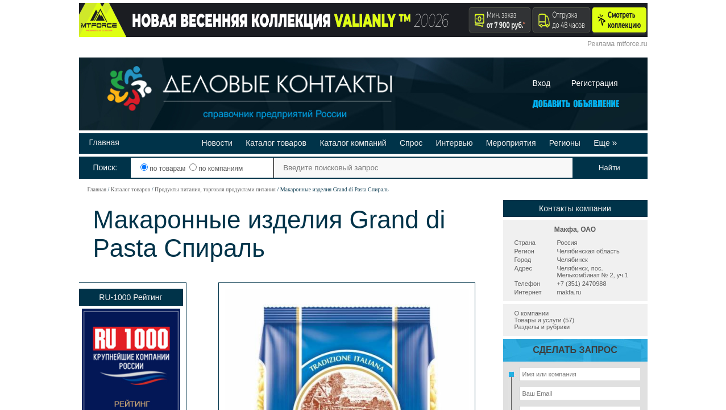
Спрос (411, 142)
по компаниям (216, 169)
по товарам (164, 169)
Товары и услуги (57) (545, 320)
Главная (104, 142)
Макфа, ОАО (575, 229)
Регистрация (594, 83)
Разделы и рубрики (542, 326)
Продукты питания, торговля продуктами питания (215, 189)
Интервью (454, 142)
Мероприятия (511, 142)
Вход (542, 83)
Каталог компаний (353, 142)
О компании (532, 313)
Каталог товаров (276, 142)
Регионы (564, 142)
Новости (217, 142)
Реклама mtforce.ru (617, 44)
